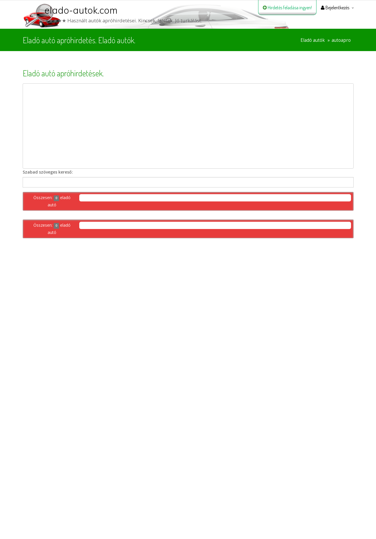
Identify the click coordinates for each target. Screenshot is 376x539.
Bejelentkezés (335, 7)
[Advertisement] (188, 126)
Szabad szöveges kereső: (48, 172)
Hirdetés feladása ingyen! (287, 7)
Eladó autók (313, 40)
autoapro (341, 40)
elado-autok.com (81, 10)
